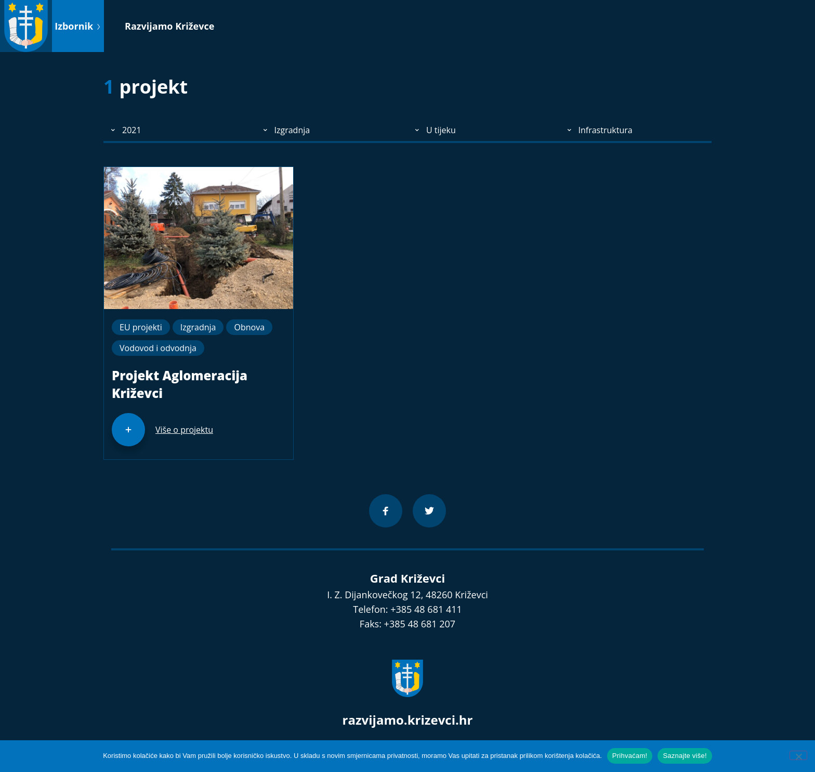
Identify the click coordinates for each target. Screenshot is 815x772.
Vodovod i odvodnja (158, 348)
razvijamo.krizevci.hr (408, 719)
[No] (798, 755)
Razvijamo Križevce (169, 26)
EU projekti (141, 327)
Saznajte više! (684, 756)
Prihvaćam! (630, 756)
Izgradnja (198, 327)
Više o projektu (184, 429)
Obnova (249, 327)
